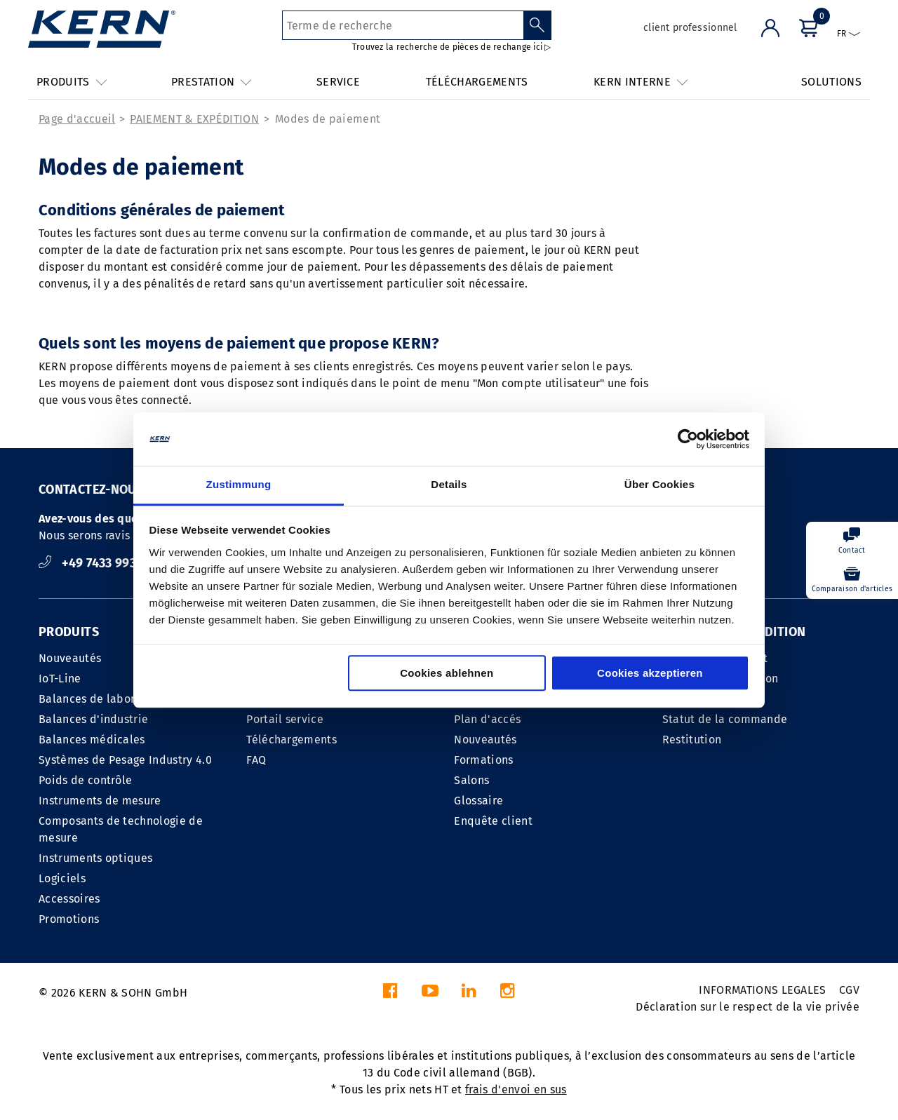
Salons (471, 780)
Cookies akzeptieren (650, 674)
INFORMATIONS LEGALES (762, 990)
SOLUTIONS (831, 81)
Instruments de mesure (100, 800)
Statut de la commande (725, 719)
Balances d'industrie (93, 719)
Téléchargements (291, 739)
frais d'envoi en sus (515, 1089)
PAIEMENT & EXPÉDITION (194, 119)
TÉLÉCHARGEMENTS (477, 81)
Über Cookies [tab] (659, 485)
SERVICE (338, 81)
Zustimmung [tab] (239, 485)
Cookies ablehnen (446, 674)
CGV (849, 990)
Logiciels (62, 878)
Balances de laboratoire (102, 699)
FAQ (256, 760)
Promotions (69, 919)
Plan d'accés (487, 719)
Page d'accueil (77, 119)
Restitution (692, 739)
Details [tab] (449, 485)
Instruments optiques (95, 858)
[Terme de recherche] (403, 25)
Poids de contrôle (85, 780)
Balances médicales (92, 739)
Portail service (284, 719)
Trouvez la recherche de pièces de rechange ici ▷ (451, 47)
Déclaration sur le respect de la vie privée (747, 1006)
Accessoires (69, 898)
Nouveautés (70, 658)
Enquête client (493, 821)
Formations (483, 760)
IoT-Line (60, 678)
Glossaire (478, 800)
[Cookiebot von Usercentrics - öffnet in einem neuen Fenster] (687, 439)
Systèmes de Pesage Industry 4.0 (125, 760)
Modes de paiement (327, 119)
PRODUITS (69, 632)
